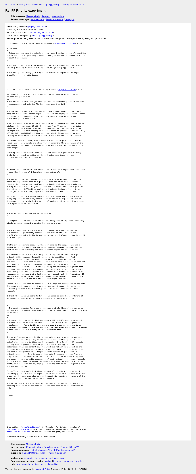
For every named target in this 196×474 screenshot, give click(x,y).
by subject (68, 461)
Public (35, 4)
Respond (46, 16)
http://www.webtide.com (18, 432)
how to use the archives (28, 464)
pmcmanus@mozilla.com (41, 33)
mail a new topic (56, 458)
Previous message (55, 19)
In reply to (69, 19)
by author (79, 461)
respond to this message (35, 458)
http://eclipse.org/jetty (19, 429)
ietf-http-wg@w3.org (49, 4)
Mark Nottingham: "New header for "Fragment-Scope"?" (52, 447)
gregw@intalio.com (36, 26)
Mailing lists (24, 4)
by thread (57, 461)
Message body (33, 16)
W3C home (10, 4)
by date (48, 461)
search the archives (50, 464)
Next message (37, 19)
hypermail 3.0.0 (42, 469)
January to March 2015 (73, 4)
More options (58, 16)
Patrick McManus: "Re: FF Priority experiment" (53, 450)
